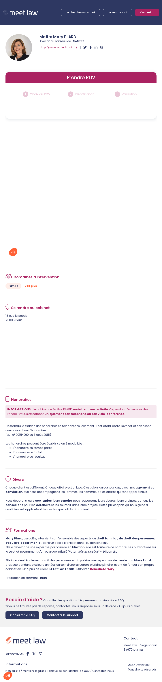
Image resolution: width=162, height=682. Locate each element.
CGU (87, 671)
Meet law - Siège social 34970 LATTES (140, 647)
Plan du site (12, 671)
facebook (27, 653)
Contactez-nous (103, 671)
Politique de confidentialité (64, 671)
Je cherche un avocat (80, 12)
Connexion (147, 12)
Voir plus (31, 286)
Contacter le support (62, 615)
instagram (40, 653)
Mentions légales (33, 671)
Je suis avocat (117, 12)
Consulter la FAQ (22, 615)
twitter (34, 653)
